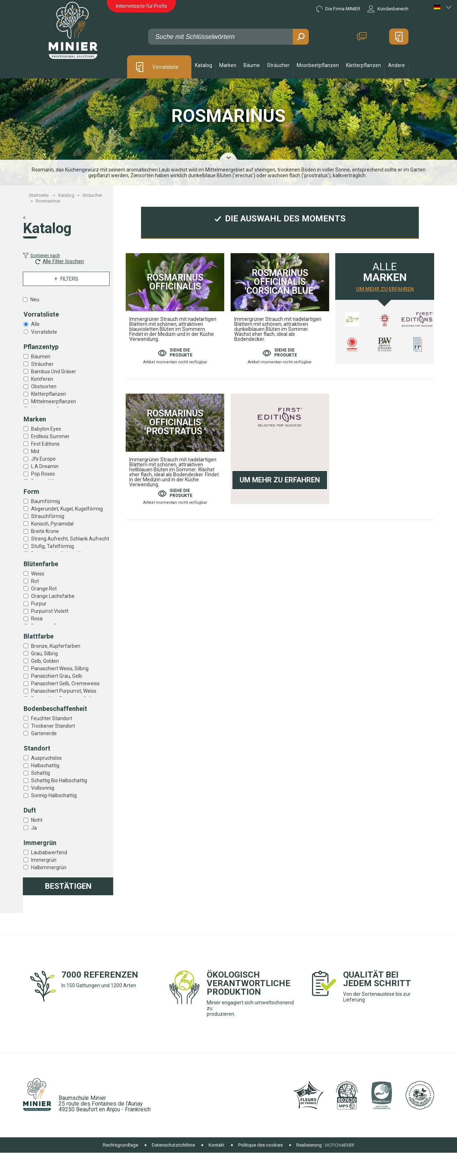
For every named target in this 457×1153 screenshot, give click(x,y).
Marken (227, 65)
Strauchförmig (47, 516)
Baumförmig (45, 501)
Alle (35, 324)
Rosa (36, 618)
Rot (35, 581)
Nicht (36, 820)
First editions (45, 444)
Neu (34, 299)
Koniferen (42, 379)
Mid (35, 451)
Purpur (38, 603)
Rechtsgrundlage (120, 1145)
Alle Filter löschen (59, 261)
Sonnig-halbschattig (54, 795)
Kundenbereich (387, 8)
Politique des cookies (260, 1145)
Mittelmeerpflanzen (53, 401)
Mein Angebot (398, 37)
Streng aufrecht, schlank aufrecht (70, 539)
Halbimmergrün (48, 867)
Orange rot (44, 588)
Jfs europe (43, 459)
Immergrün (43, 860)
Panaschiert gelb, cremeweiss (65, 683)
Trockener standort (53, 726)
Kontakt (361, 37)
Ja (34, 828)
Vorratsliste (165, 67)
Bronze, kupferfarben (55, 646)
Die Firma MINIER (338, 9)
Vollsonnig (42, 788)
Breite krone (45, 531)
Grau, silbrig (44, 653)
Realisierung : (310, 1145)
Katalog (203, 65)
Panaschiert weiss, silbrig (60, 668)
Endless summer (50, 436)
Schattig (40, 773)
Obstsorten (43, 386)
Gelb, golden (45, 661)
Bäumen (40, 356)
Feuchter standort (51, 718)
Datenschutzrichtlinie (173, 1145)
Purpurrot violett (50, 611)
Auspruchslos (46, 758)
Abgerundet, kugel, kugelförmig (67, 509)
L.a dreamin (45, 466)
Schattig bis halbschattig (59, 780)
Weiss (37, 573)
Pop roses (43, 474)
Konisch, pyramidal (52, 524)
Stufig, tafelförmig (52, 546)
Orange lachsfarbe (53, 596)
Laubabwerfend (49, 852)
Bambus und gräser (53, 371)
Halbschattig (45, 765)
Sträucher (42, 364)
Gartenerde (44, 733)
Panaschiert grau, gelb (56, 676)
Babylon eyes (46, 429)
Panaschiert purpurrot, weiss (63, 691)
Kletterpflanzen (48, 394)
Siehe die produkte (175, 353)
